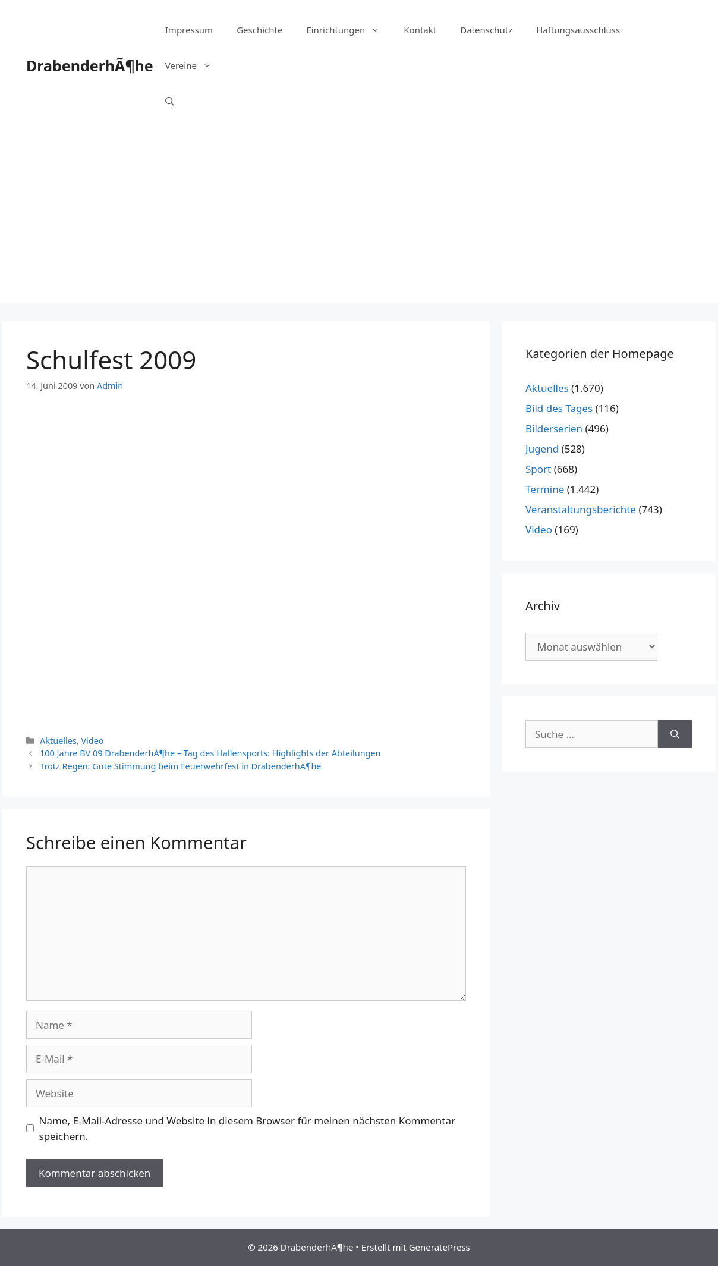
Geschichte (259, 30)
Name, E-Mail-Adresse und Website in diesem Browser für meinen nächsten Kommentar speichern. (247, 1128)
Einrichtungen (349, 30)
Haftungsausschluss (578, 30)
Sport (538, 469)
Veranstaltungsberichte (580, 509)
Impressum (189, 30)
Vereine (194, 65)
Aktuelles (58, 740)
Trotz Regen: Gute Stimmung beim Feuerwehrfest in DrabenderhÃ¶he (180, 766)
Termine (544, 489)
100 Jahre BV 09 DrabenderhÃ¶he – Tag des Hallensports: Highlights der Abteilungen (210, 753)
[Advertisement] (359, 220)
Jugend (542, 448)
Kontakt (420, 30)
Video (92, 740)
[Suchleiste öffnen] (169, 101)
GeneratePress (439, 1247)
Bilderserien (553, 428)
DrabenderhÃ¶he (89, 65)
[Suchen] (675, 734)
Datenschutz (486, 30)
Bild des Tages (559, 408)
